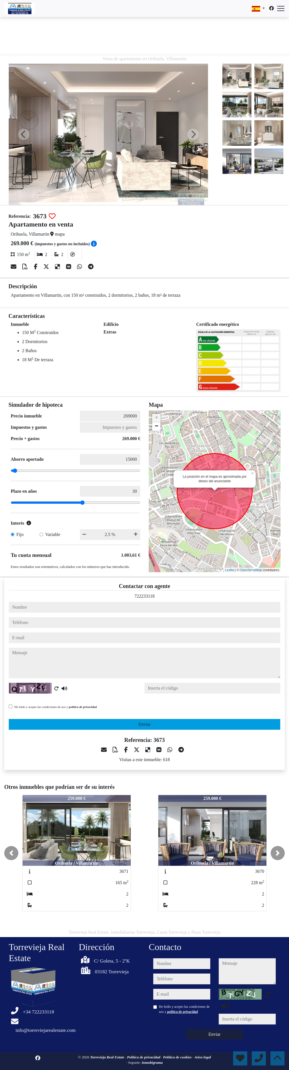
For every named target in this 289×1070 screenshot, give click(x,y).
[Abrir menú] (280, 8)
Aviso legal (202, 1057)
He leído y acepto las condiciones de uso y (55, 707)
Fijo (20, 534)
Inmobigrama (152, 1062)
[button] (11, 853)
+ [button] (156, 418)
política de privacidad (83, 707)
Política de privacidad (144, 1057)
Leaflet (230, 570)
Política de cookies (177, 1057)
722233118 (144, 596)
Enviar (145, 724)
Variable (52, 534)
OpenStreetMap (251, 570)
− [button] (156, 426)
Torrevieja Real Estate (107, 1057)
